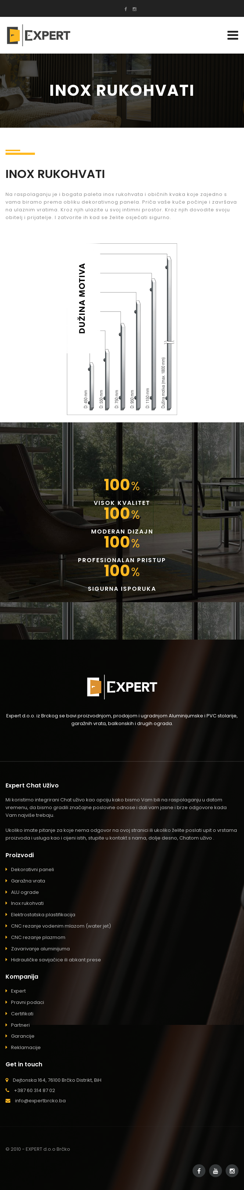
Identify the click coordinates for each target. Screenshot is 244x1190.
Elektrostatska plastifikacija (43, 914)
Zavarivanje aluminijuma (40, 948)
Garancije (23, 1036)
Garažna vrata (28, 880)
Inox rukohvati (27, 903)
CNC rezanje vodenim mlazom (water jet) (61, 925)
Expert (18, 990)
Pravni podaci (27, 1002)
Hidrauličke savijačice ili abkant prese (56, 959)
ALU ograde (25, 892)
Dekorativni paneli (32, 869)
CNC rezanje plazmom (38, 937)
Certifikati (22, 1013)
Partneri (20, 1025)
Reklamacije (26, 1047)
